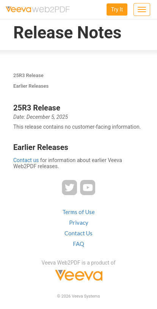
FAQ (78, 243)
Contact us (26, 160)
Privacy (78, 222)
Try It (117, 9)
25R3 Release (28, 75)
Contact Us (78, 233)
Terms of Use (78, 211)
